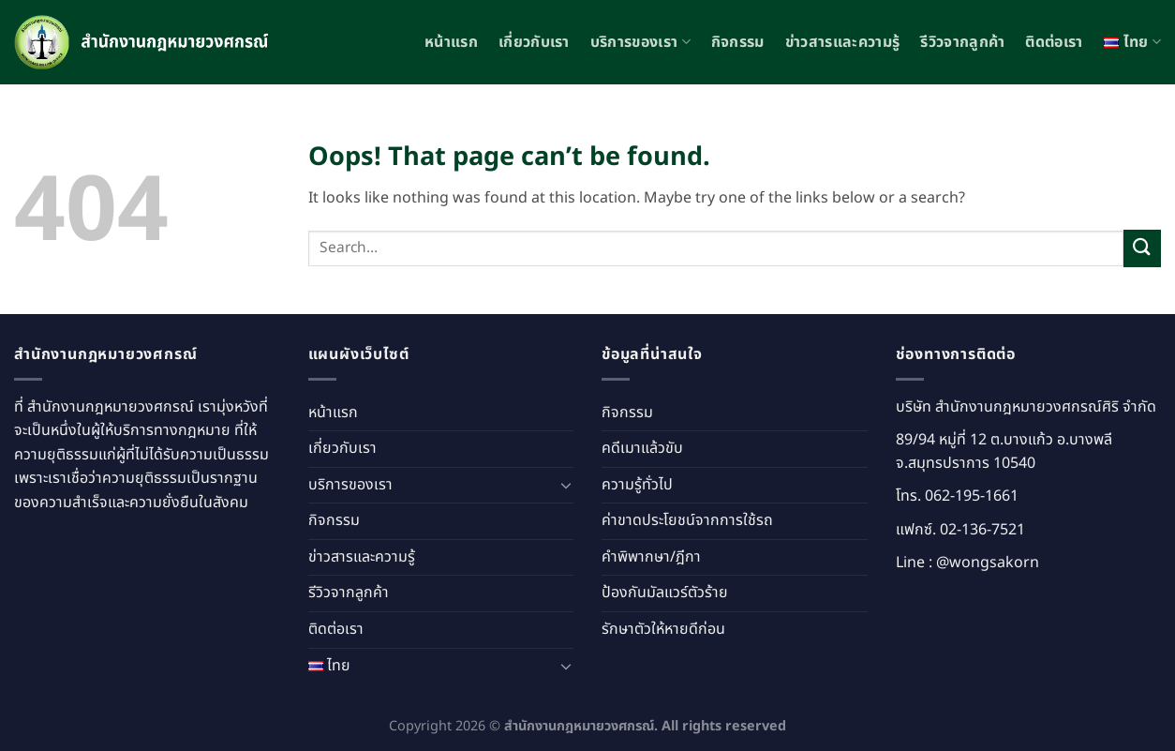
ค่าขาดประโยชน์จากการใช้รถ (687, 520)
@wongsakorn (987, 562)
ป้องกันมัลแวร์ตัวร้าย (665, 592)
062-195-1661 (972, 496)
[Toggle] (565, 484)
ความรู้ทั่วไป (637, 484)
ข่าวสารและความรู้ (842, 42)
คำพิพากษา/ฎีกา (651, 557)
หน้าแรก (451, 42)
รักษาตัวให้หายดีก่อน (663, 629)
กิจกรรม (738, 42)
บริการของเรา (640, 42)
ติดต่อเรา (1053, 42)
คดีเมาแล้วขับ (642, 448)
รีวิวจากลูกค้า (962, 42)
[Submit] (1142, 248)
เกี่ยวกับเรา (534, 42)
